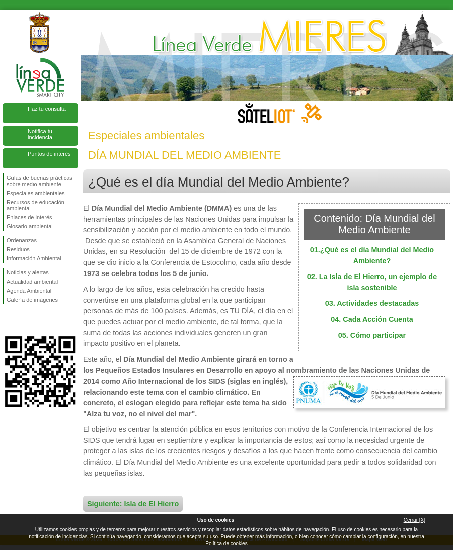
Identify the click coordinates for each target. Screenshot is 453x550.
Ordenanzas (22, 240)
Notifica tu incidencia (40, 134)
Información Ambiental (34, 258)
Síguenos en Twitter (25, 320)
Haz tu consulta (47, 109)
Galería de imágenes (32, 300)
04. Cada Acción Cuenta (372, 319)
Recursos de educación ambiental (35, 205)
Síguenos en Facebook (9, 320)
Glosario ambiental (30, 226)
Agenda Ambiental (29, 291)
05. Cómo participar (372, 335)
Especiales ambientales (36, 193)
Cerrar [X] (414, 520)
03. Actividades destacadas (372, 303)
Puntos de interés (49, 154)
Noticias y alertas (28, 272)
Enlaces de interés (29, 217)
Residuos (18, 249)
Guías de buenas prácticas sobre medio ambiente (39, 181)
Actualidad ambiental (32, 282)
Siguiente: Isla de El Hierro (133, 504)
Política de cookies (226, 543)
